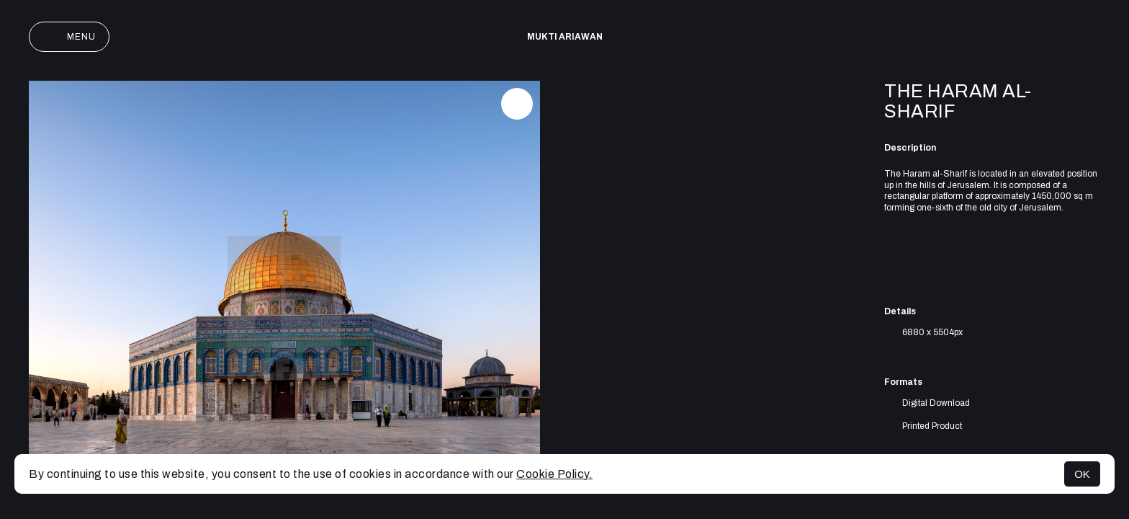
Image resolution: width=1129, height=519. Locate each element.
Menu (69, 36)
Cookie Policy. (554, 474)
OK (1082, 474)
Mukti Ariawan (565, 37)
